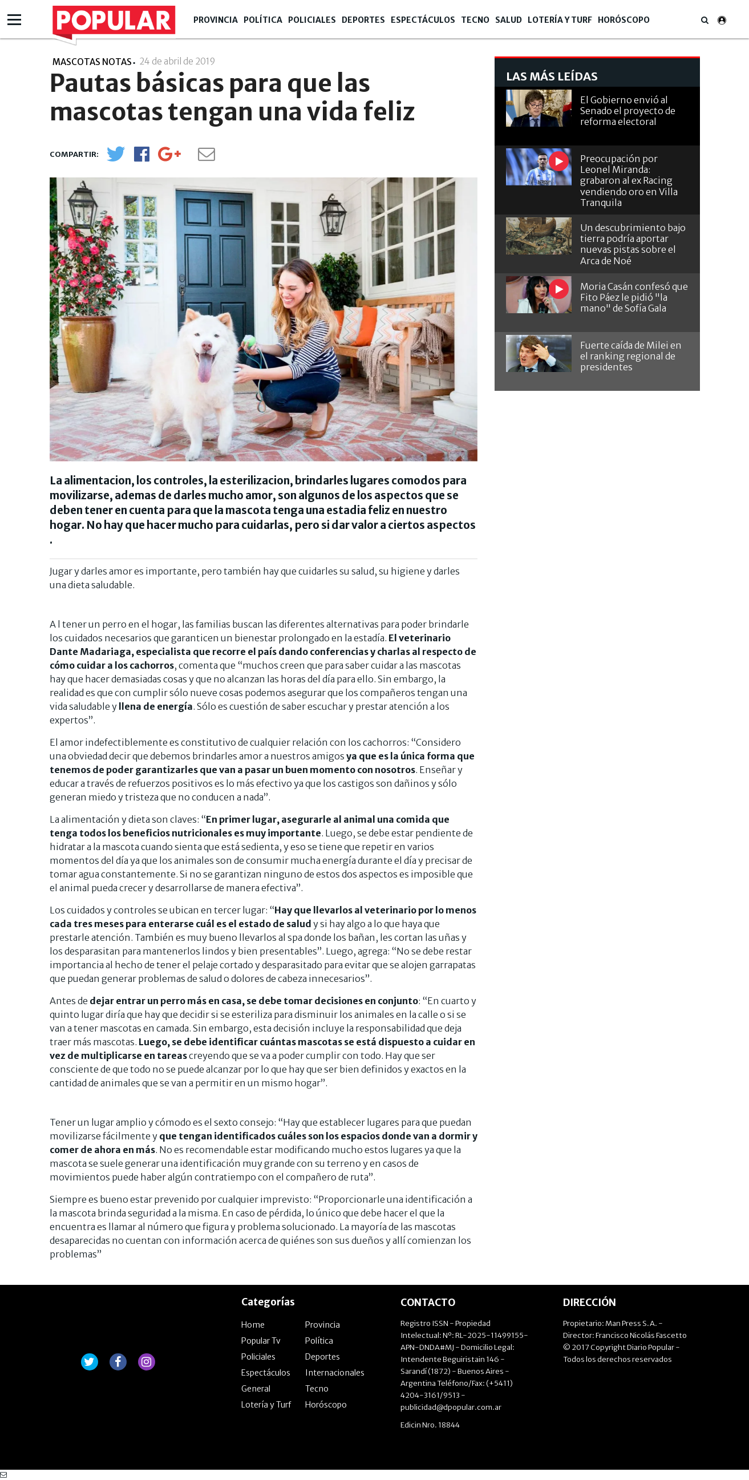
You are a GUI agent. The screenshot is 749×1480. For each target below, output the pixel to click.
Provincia (215, 20)
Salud (508, 20)
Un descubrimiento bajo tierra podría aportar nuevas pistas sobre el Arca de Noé (633, 244)
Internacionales (335, 1373)
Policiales (312, 20)
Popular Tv (261, 1341)
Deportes (363, 20)
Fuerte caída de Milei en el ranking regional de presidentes (631, 356)
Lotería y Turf (560, 20)
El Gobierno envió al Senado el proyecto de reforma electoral (627, 110)
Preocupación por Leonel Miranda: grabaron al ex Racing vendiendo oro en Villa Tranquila (629, 180)
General (255, 1389)
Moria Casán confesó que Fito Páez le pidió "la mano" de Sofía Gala (634, 297)
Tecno (475, 20)
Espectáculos (423, 20)
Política (263, 20)
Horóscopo (624, 20)
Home (253, 1325)
